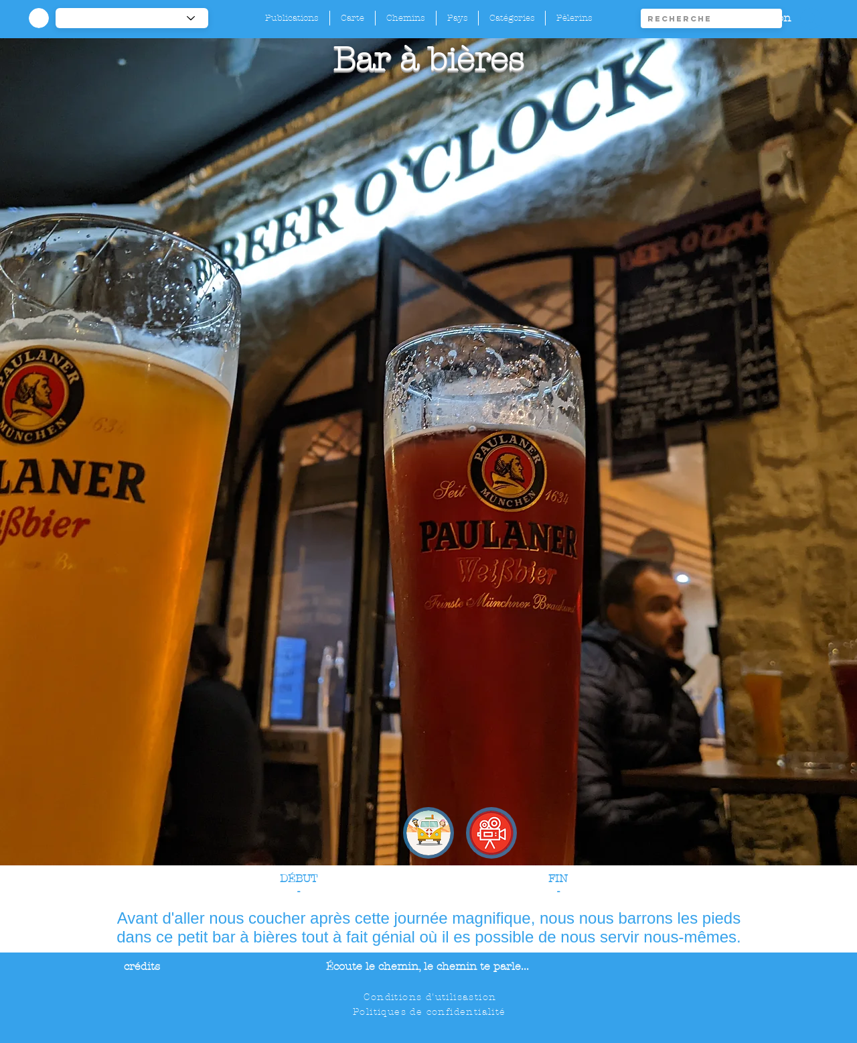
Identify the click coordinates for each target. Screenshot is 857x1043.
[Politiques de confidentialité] (431, 1011)
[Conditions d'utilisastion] (431, 996)
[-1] (132, 18)
